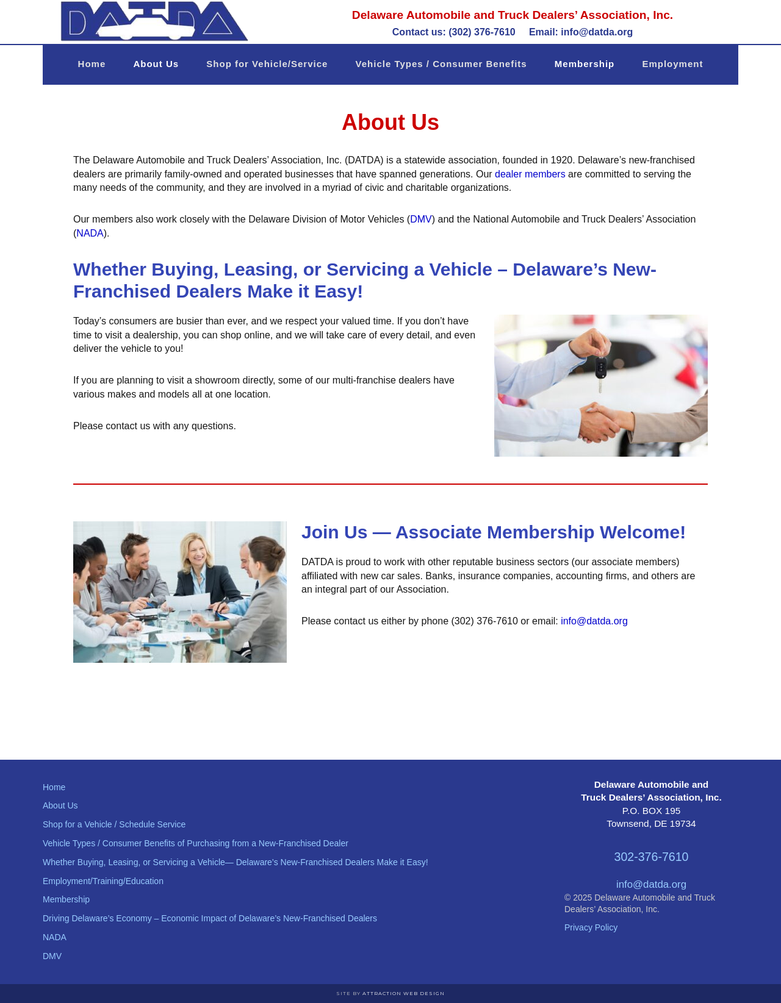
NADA (89, 233)
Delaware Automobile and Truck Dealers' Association (152, 21)
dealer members (530, 174)
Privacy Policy (590, 927)
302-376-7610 (651, 856)
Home (54, 787)
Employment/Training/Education (103, 881)
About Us (60, 805)
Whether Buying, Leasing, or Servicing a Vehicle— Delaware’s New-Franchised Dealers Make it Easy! (235, 862)
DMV (421, 219)
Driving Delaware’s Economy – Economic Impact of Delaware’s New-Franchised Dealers (210, 918)
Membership (66, 899)
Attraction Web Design (403, 993)
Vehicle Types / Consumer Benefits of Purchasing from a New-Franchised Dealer (195, 843)
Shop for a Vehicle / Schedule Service (114, 824)
